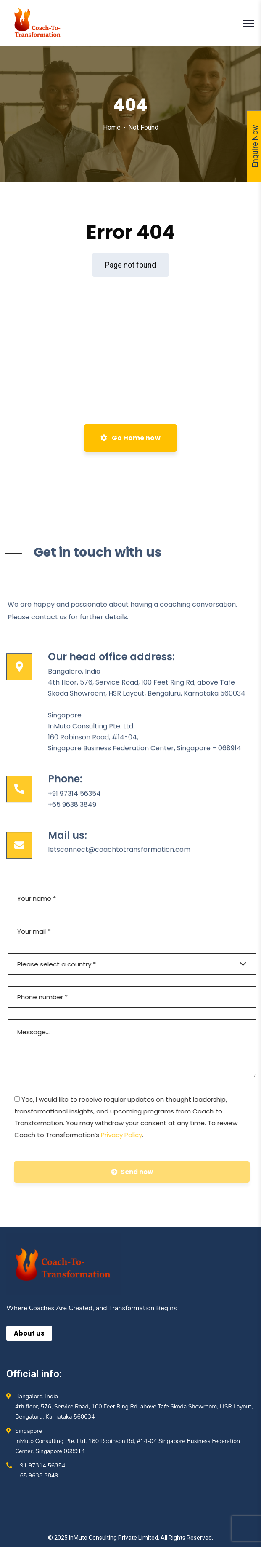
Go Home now (130, 438)
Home (112, 127)
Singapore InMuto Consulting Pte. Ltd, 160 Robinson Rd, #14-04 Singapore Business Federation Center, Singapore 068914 (127, 1441)
